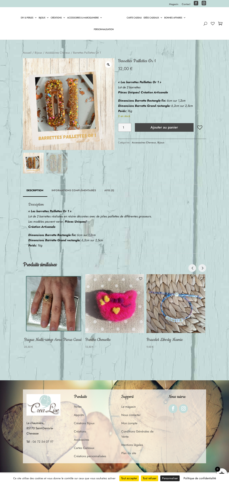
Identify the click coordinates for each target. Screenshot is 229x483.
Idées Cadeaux (151, 17)
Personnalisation (104, 29)
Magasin (173, 4)
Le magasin (128, 407)
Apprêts (79, 415)
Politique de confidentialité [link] (200, 478)
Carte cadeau (134, 17)
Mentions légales (132, 445)
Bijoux (41, 17)
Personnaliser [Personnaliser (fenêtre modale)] (170, 478)
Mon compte (129, 423)
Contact (186, 4)
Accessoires (81, 439)
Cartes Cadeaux (84, 448)
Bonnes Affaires (174, 17)
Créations (55, 17)
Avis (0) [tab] (109, 190)
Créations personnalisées (90, 456)
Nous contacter (131, 415)
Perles (78, 407)
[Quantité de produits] (124, 127)
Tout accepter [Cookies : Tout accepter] (129, 478)
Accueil (27, 53)
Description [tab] (34, 190)
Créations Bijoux (84, 423)
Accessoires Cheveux (57, 53)
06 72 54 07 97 (43, 441)
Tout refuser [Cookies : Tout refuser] (149, 478)
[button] (200, 127)
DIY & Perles (26, 17)
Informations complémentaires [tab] (74, 190)
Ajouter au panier (164, 127)
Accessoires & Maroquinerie (82, 17)
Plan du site (128, 453)
